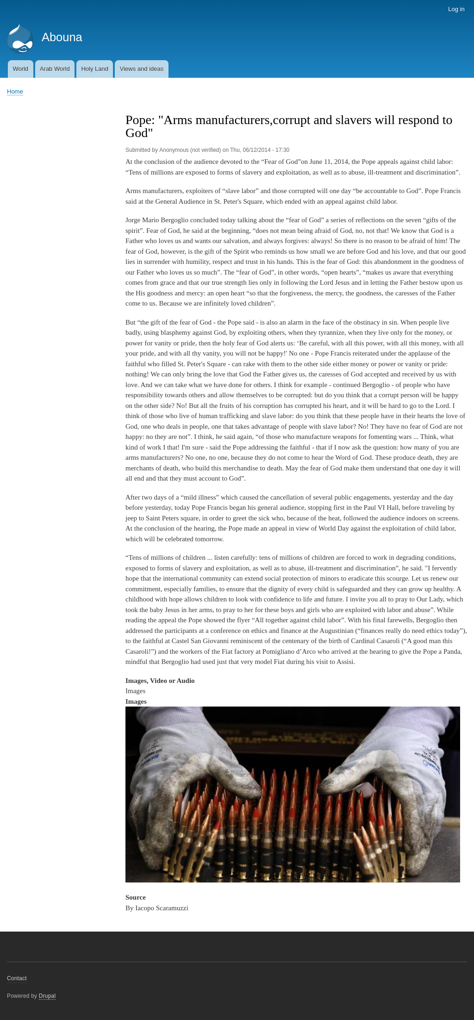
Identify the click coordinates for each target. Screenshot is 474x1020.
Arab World (55, 68)
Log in (456, 9)
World (20, 68)
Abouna (62, 37)
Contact (17, 978)
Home (15, 91)
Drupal (47, 996)
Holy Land (94, 68)
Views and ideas (141, 68)
